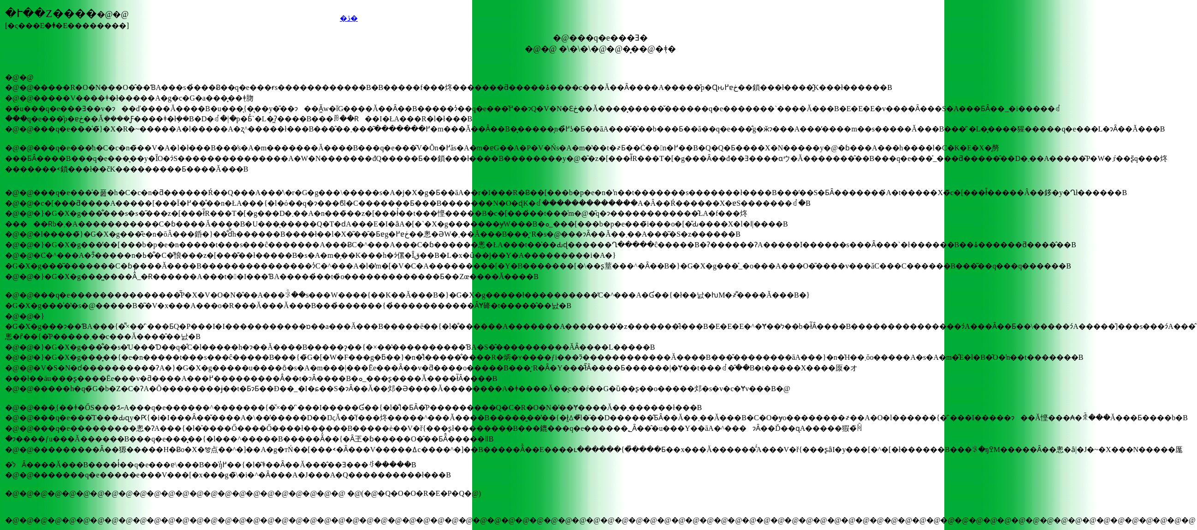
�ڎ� (349, 18)
